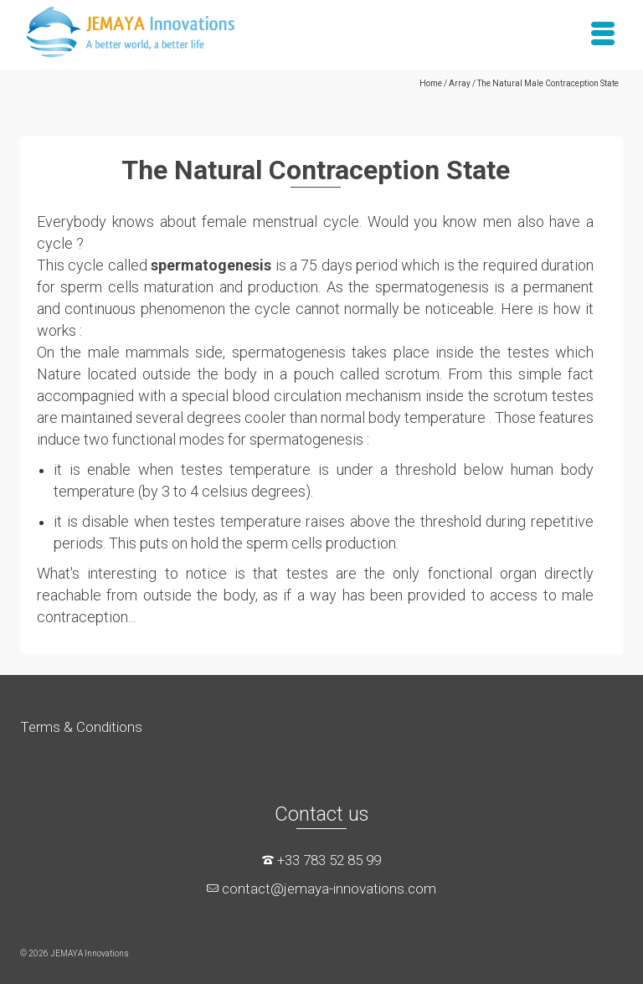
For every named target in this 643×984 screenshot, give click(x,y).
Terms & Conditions (81, 727)
